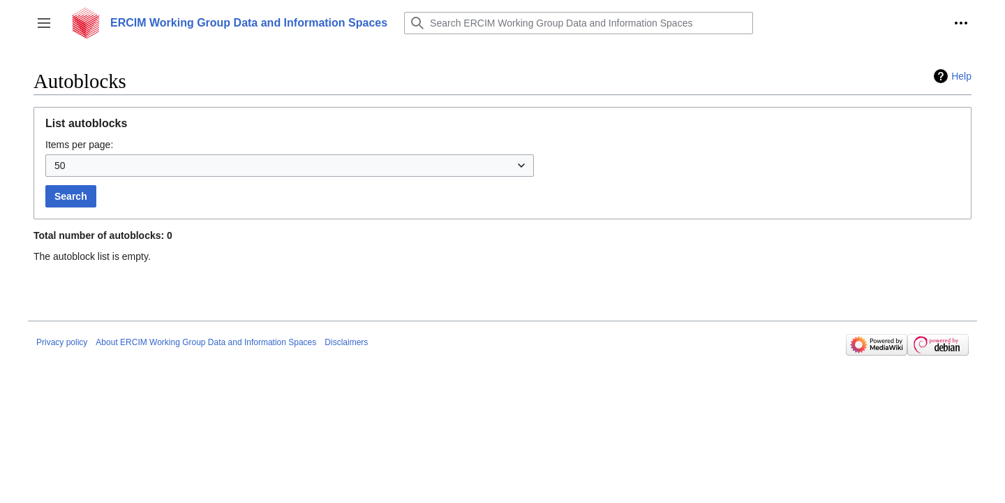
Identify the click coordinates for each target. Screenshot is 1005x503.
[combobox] (289, 165)
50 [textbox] (60, 165)
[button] (44, 23)
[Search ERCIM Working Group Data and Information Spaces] (578, 23)
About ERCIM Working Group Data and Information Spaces (206, 342)
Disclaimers (346, 342)
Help (961, 76)
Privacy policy (61, 342)
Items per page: (79, 144)
